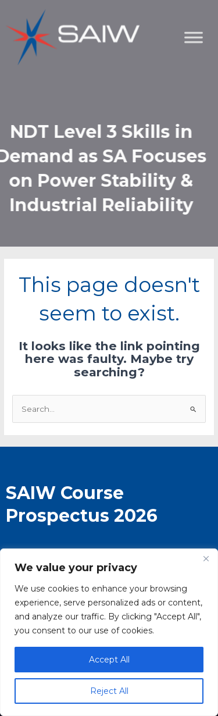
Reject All (109, 691)
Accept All (109, 659)
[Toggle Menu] (203, 96)
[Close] (206, 558)
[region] (109, 632)
